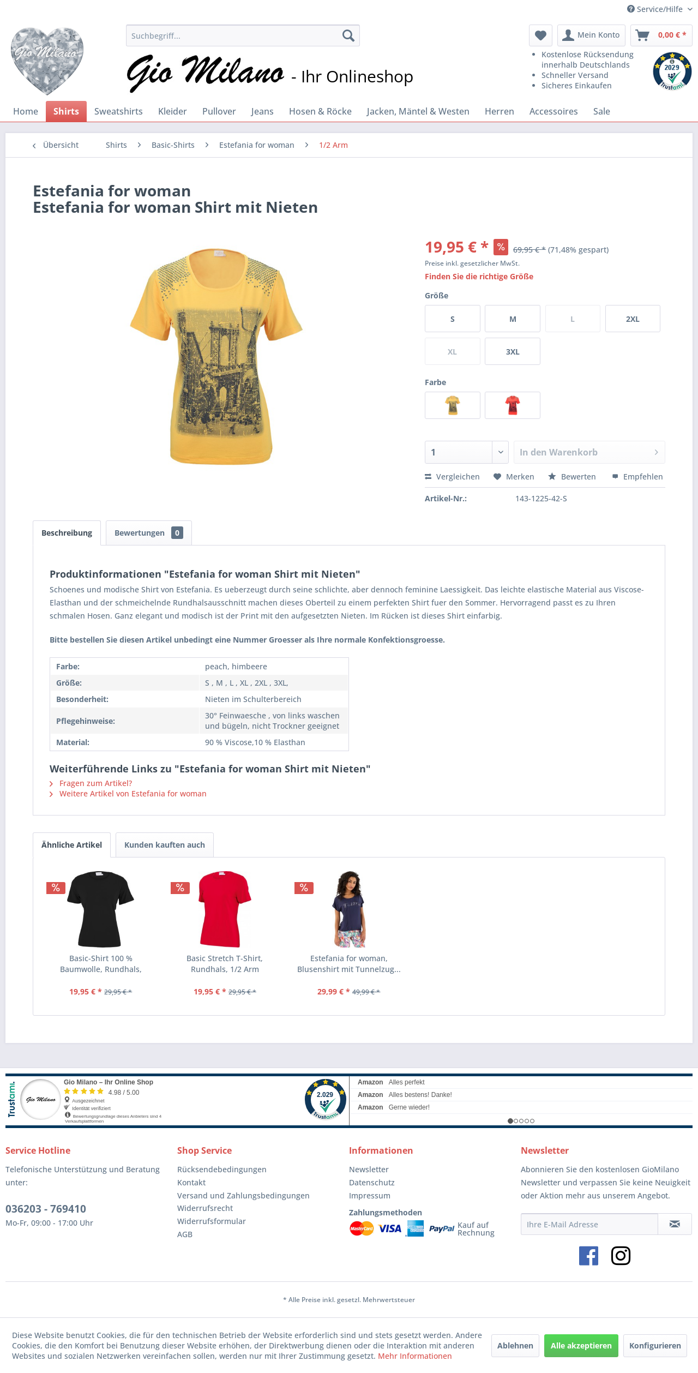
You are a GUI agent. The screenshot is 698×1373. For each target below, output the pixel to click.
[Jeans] (262, 111)
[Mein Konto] (591, 35)
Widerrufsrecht (205, 1208)
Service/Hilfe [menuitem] (656, 9)
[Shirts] (66, 111)
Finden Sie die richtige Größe (479, 276)
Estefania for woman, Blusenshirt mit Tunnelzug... (349, 963)
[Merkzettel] (540, 35)
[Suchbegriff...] (242, 35)
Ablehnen (515, 1345)
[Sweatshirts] (119, 111)
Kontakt (191, 1182)
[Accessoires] (554, 111)
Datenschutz (372, 1182)
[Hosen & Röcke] (320, 111)
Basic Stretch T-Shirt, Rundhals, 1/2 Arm (224, 963)
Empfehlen (637, 476)
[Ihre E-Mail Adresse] (589, 1224)
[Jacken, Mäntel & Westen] (418, 111)
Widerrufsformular (211, 1221)
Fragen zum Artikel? (91, 783)
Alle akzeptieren (581, 1345)
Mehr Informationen (415, 1356)
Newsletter (369, 1169)
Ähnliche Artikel (71, 845)
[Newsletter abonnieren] (675, 1224)
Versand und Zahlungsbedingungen (243, 1195)
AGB (184, 1234)
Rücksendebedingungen (222, 1169)
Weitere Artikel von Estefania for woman (128, 793)
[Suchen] (348, 35)
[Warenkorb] (661, 35)
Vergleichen (452, 476)
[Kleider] (173, 111)
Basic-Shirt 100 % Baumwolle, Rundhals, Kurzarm (101, 964)
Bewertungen (149, 532)
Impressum (369, 1195)
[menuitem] (242, 35)
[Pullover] (219, 111)
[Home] (25, 111)
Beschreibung (66, 532)
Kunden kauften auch (164, 845)
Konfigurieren (655, 1345)
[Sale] (602, 111)
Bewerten (573, 476)
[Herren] (499, 111)
